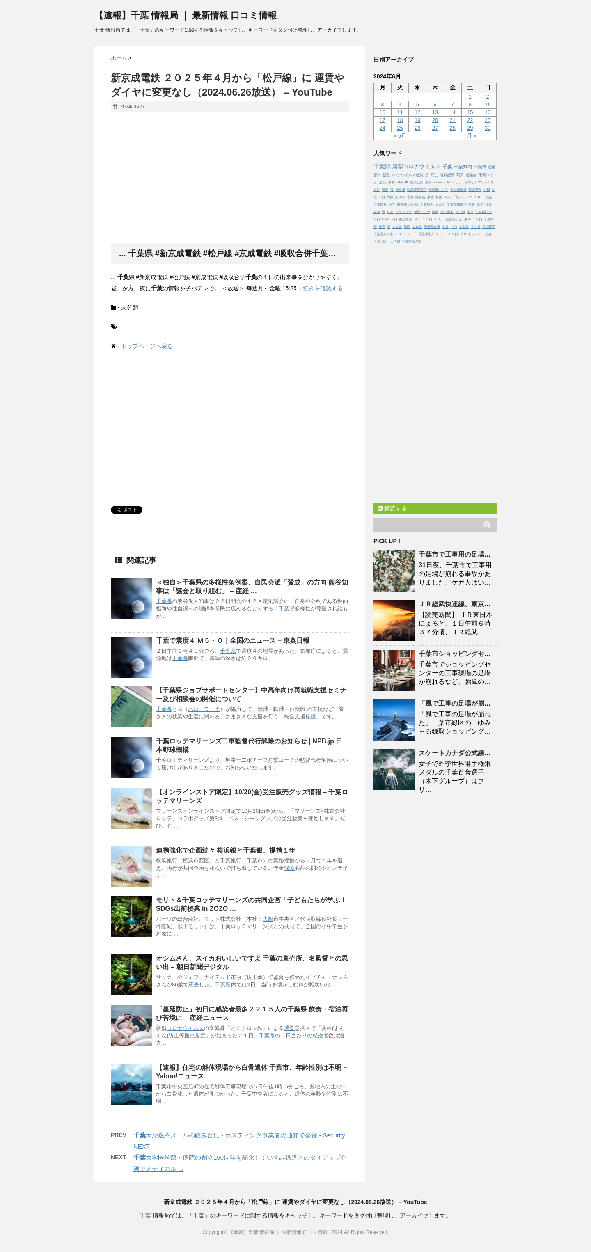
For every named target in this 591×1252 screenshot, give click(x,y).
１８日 (412, 234)
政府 (480, 204)
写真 (460, 175)
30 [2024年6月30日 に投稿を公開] (487, 128)
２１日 (460, 212)
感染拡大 (416, 182)
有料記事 (447, 175)
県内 (377, 175)
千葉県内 (463, 166)
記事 (376, 212)
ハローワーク (204, 709)
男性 (376, 190)
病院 (407, 227)
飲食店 (420, 197)
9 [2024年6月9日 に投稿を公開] (487, 104)
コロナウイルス (185, 1028)
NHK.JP (402, 182)
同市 (470, 212)
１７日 (395, 241)
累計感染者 (458, 190)
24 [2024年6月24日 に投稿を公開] (382, 128)
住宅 (390, 212)
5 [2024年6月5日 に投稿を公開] (417, 104)
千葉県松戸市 (411, 241)
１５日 (427, 219)
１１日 (397, 227)
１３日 (477, 219)
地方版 (413, 204)
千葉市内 (426, 204)
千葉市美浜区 (452, 219)
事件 (467, 219)
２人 (447, 197)
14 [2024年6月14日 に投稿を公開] (452, 112)
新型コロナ (422, 212)
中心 (454, 227)
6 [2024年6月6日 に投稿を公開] (434, 104)
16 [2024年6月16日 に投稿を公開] (487, 112)
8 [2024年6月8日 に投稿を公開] (470, 104)
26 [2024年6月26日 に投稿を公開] (417, 128)
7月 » (470, 136)
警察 (438, 197)
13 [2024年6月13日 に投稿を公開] (435, 112)
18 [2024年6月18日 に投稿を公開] (400, 120)
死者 (488, 234)
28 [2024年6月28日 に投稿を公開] (452, 128)
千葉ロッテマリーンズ (477, 182)
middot (449, 182)
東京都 (402, 204)
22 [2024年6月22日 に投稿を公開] (470, 120)
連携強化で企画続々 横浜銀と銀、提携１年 (226, 850)
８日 (417, 219)
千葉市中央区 (438, 190)
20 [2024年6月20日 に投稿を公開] (435, 120)
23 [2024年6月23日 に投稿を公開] (487, 120)
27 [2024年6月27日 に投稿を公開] (435, 128)
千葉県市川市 (428, 234)
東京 (428, 182)
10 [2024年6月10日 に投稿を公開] (382, 112)
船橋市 (400, 197)
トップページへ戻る (147, 346)
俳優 (488, 204)
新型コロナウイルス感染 (403, 175)
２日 (394, 219)
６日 (443, 234)
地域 (435, 212)
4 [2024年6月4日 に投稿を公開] (400, 104)
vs (473, 234)
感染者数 (474, 190)
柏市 (391, 204)
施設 (310, 716)
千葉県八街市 (383, 234)
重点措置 (405, 219)
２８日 (440, 204)
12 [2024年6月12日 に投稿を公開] (417, 112)
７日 (480, 234)
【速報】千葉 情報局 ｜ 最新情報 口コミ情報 (185, 15)
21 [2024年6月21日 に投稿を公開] (452, 120)
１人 (437, 219)
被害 (381, 227)
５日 (445, 227)
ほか (385, 241)
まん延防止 (483, 212)
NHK (385, 219)
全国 (376, 241)
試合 (489, 197)
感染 (289, 1028)
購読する (392, 508)
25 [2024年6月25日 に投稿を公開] (400, 128)
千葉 (447, 167)
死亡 (434, 175)
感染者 (471, 175)
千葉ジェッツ (462, 197)
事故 (430, 197)
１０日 (479, 197)
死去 (193, 984)
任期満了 (488, 227)
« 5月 (400, 136)
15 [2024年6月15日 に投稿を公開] (470, 112)
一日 (486, 190)
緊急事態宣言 (417, 190)
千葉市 (480, 167)
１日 (381, 197)
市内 (410, 197)
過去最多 (447, 212)
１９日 (417, 227)
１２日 (453, 234)
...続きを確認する (320, 288)
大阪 (268, 919)
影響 (391, 182)
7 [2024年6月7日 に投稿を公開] (452, 104)
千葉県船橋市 (457, 204)
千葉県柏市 (432, 227)
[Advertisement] (230, 178)
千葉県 (164, 601)
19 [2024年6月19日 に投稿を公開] (417, 120)
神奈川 (400, 190)
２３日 (465, 234)
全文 (382, 182)
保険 (289, 868)
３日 (376, 219)
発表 (471, 204)
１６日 (464, 227)
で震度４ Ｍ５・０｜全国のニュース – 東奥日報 (232, 640)
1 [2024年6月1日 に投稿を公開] (470, 97)
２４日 (476, 227)
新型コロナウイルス (416, 166)
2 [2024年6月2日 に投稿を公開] (487, 97)
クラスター (403, 212)
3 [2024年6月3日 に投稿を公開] (382, 104)
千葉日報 (380, 204)
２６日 (400, 234)
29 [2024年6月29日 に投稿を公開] (470, 128)
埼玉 (385, 190)
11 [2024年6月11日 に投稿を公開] (400, 112)
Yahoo (438, 182)
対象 (390, 197)
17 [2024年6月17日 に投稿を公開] (382, 120)
